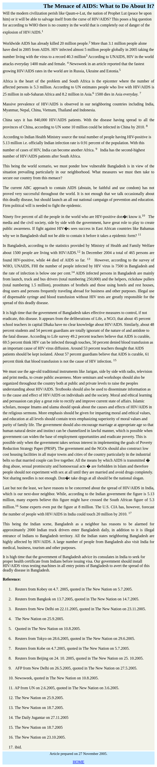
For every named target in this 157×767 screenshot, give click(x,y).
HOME (78, 762)
